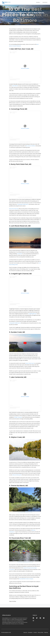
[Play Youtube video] (25, 343)
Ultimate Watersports (16, 475)
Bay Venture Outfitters (30, 145)
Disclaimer (30, 632)
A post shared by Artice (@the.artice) (25, 410)
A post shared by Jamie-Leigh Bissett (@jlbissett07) (25, 197)
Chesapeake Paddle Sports (22, 204)
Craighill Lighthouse (32, 313)
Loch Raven (19, 253)
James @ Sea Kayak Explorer (27, 17)
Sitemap (46, 632)
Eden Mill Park (15, 85)
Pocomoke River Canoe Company (26, 578)
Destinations (45, 2)
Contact (35, 632)
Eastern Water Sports (29, 363)
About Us (25, 632)
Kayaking (39, 2)
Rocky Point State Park (13, 208)
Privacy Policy (40, 632)
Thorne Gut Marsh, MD (21, 512)
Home (22, 10)
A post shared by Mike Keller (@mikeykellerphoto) (25, 306)
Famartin (26, 512)
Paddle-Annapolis (18, 417)
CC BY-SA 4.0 (30, 512)
